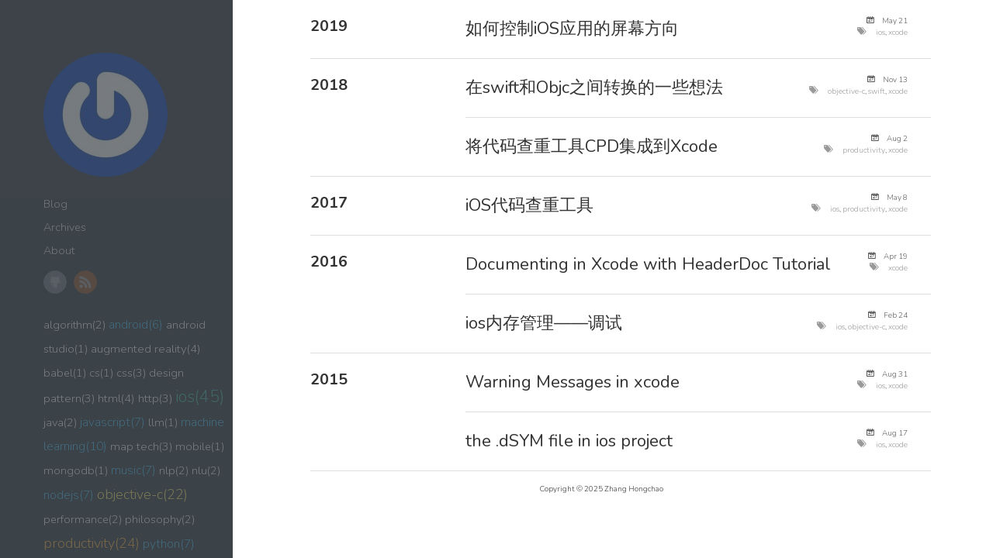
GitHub (55, 282)
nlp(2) (174, 470)
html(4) (116, 398)
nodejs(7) (68, 495)
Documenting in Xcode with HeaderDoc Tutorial (648, 264)
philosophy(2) (160, 519)
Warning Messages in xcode (572, 382)
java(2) (60, 422)
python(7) (169, 544)
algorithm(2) (74, 324)
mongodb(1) (75, 470)
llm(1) (163, 422)
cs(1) (101, 373)
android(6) (136, 324)
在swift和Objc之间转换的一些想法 (594, 87)
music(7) (133, 470)
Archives (64, 227)
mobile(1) (199, 446)
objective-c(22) (142, 494)
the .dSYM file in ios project (569, 441)
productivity (863, 150)
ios (880, 32)
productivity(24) (91, 543)
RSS (85, 282)
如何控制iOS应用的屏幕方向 (572, 28)
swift (876, 91)
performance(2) (82, 519)
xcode (898, 32)
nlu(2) (206, 470)
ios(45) (199, 397)
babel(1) (64, 373)
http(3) (155, 398)
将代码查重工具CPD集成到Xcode (591, 146)
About (58, 250)
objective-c (846, 91)
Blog (55, 204)
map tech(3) (141, 446)
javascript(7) (112, 422)
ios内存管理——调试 (543, 323)
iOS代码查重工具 (529, 205)
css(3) (131, 373)
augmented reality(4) (146, 348)
